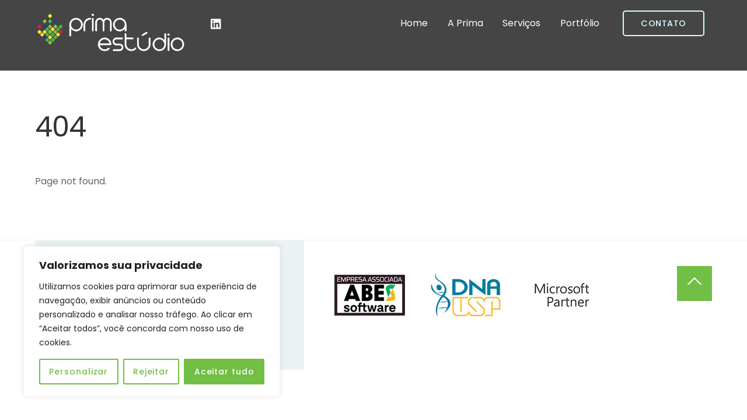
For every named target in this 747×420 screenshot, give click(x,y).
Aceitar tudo (224, 371)
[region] (151, 321)
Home (414, 23)
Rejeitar (151, 371)
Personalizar (78, 371)
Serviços (521, 23)
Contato (663, 23)
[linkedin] (216, 23)
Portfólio (579, 23)
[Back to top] (694, 283)
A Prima (465, 23)
